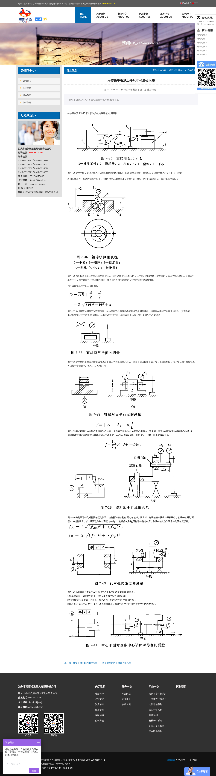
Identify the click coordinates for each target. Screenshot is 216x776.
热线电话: (23, 697)
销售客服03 (202, 43)
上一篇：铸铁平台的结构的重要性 (80, 663)
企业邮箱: (23, 702)
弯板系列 (153, 715)
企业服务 (126, 699)
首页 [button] (83, 15)
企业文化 (99, 699)
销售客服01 (202, 35)
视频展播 (99, 715)
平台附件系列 (155, 731)
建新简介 (99, 693)
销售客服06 (202, 54)
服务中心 (166, 15)
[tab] (39, 70)
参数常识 (126, 704)
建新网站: (23, 707)
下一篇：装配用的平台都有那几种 (114, 663)
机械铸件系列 (155, 720)
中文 (194, 3)
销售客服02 (202, 39)
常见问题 (126, 693)
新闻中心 (123, 15)
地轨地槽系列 (155, 704)
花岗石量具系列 (156, 726)
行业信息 (191, 70)
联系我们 (187, 15)
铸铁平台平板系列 (157, 693)
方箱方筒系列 (155, 710)
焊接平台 (67, 767)
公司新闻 (25, 81)
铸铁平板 (56, 767)
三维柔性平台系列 (157, 699)
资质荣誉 (99, 704)
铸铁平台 (46, 767)
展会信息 (25, 95)
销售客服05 (202, 50)
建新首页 (171, 760)
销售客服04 (202, 47)
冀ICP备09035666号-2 (94, 760)
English (184, 3)
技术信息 (25, 102)
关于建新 (102, 15)
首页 (171, 70)
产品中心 (145, 15)
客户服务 (194, 760)
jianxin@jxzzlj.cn (37, 702)
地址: (20, 693)
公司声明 (99, 720)
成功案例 (99, 710)
